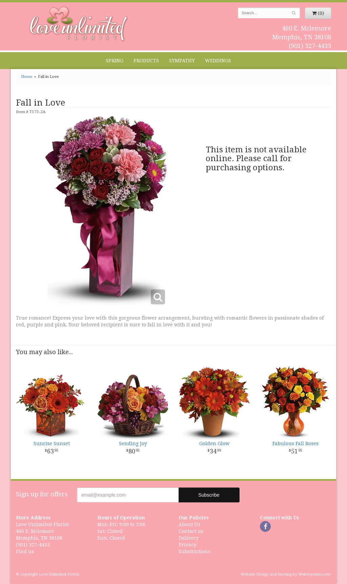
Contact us (191, 531)
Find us (25, 551)
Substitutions (194, 551)
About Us (189, 524)
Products (146, 60)
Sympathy (182, 60)
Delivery (189, 538)
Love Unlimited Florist (79, 24)
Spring (114, 60)
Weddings (218, 60)
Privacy (187, 544)
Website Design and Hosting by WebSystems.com (286, 574)
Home (26, 76)
